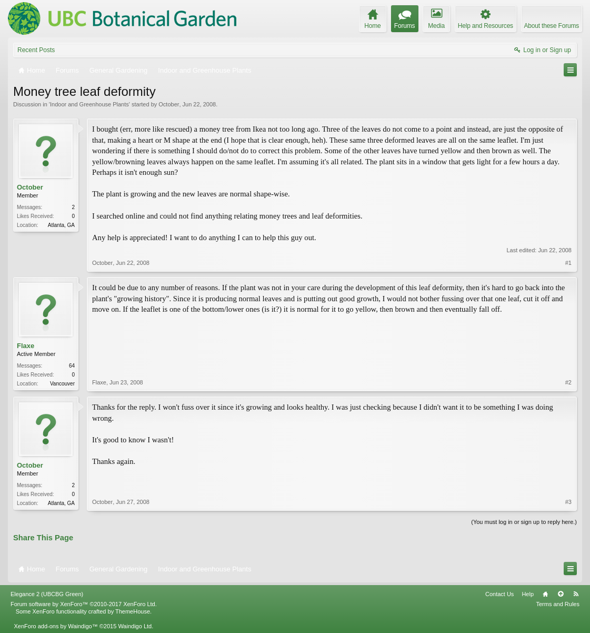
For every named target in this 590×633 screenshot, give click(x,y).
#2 (568, 382)
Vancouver (62, 384)
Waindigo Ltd (135, 626)
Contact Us (499, 594)
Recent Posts (36, 50)
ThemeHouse (132, 611)
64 (72, 366)
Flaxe (25, 346)
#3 (568, 502)
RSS (575, 594)
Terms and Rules (557, 604)
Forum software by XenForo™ (84, 604)
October (168, 104)
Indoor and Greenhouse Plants (89, 104)
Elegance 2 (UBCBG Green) (47, 594)
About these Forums (551, 25)
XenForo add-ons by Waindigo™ (55, 626)
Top (560, 594)
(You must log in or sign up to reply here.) (524, 522)
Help (528, 594)
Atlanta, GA (61, 225)
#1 (568, 263)
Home (545, 594)
